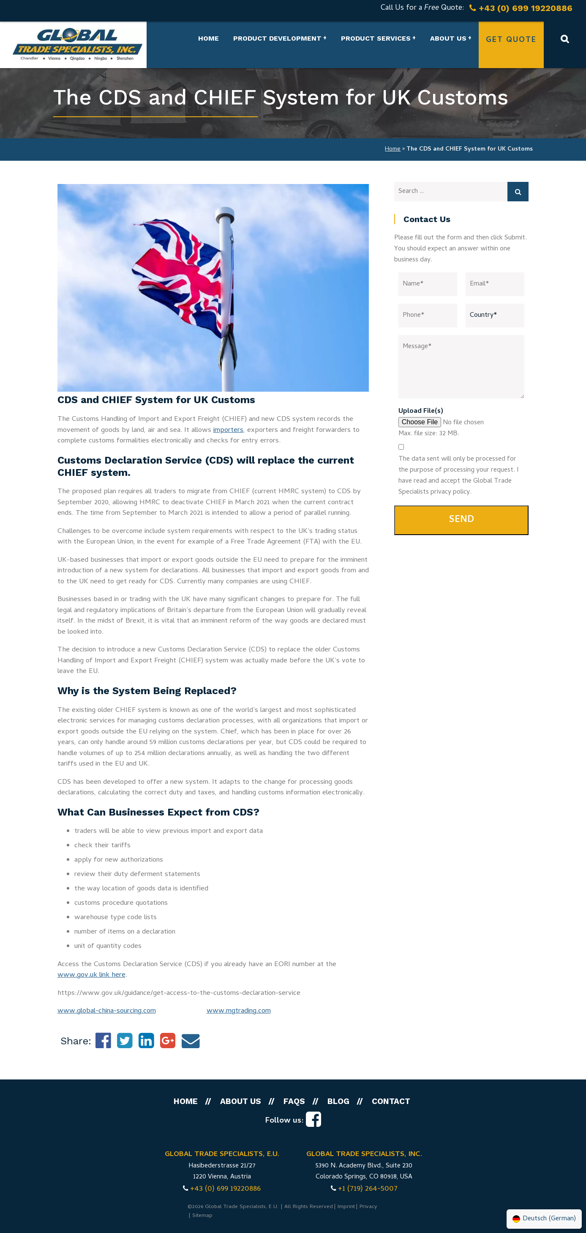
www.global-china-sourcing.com (106, 1011)
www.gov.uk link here (91, 975)
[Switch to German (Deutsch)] (544, 1219)
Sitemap (202, 1215)
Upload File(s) (420, 411)
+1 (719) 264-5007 (368, 1189)
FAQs (294, 1101)
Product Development (277, 38)
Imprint (346, 1207)
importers (228, 431)
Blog (338, 1101)
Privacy (368, 1207)
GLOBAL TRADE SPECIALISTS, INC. (364, 1155)
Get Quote (511, 40)
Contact (391, 1101)
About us (448, 38)
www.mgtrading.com (239, 1011)
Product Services (376, 38)
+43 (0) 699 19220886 (225, 1189)
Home (208, 38)
